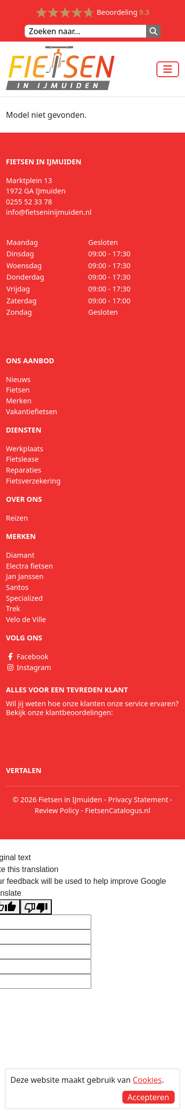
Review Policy (57, 810)
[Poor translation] (36, 907)
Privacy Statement (138, 799)
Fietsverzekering (33, 480)
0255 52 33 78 (29, 201)
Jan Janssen (24, 576)
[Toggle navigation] (167, 69)
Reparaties (23, 470)
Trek (13, 608)
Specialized (24, 598)
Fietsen (18, 389)
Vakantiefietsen (31, 411)
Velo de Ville (26, 619)
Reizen (17, 518)
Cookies (147, 1079)
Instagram (28, 667)
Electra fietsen (29, 566)
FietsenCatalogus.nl (117, 810)
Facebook (27, 656)
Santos (17, 587)
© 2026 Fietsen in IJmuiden (58, 799)
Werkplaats (24, 448)
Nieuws (18, 379)
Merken (19, 400)
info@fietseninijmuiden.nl (49, 212)
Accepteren (148, 1097)
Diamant (20, 555)
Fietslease (22, 459)
